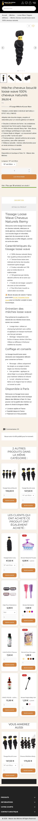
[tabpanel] (19, 48)
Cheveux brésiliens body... (28, 756)
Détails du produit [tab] (19, 207)
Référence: (5, 106)
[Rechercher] (19, 8)
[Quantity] (10, 495)
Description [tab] (19, 200)
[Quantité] (14, 170)
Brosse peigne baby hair (28, 697)
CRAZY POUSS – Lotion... (9, 697)
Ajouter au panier (19, 176)
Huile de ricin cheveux (10, 652)
